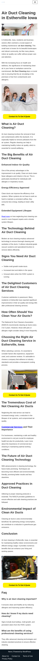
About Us (5, 656)
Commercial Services (12, 427)
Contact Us (16, 656)
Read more (6, 216)
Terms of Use (28, 656)
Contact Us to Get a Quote (19, 116)
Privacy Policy (7, 659)
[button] (19, 116)
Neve (10, 652)
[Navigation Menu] (35, 2)
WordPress (27, 652)
